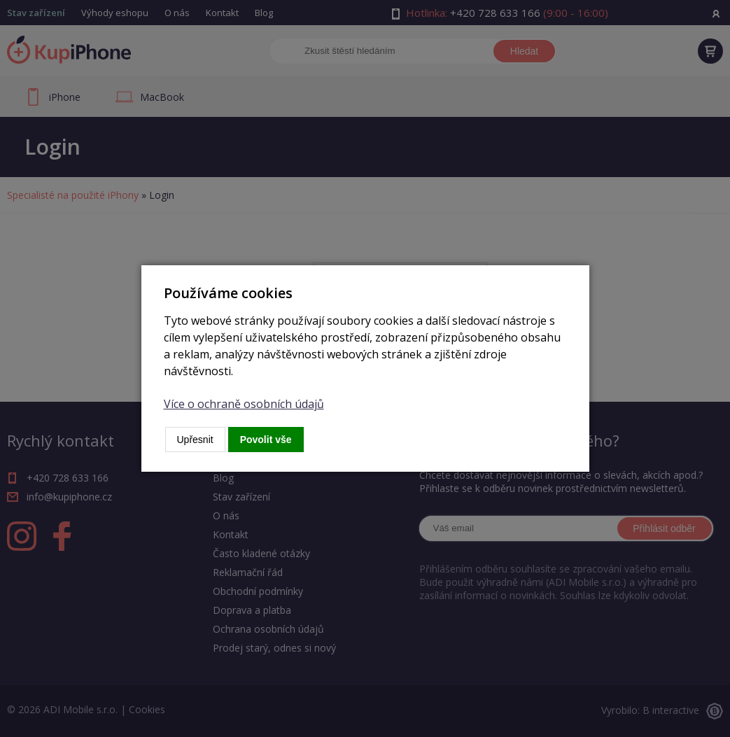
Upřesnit (195, 439)
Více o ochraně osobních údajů (244, 404)
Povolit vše (266, 439)
